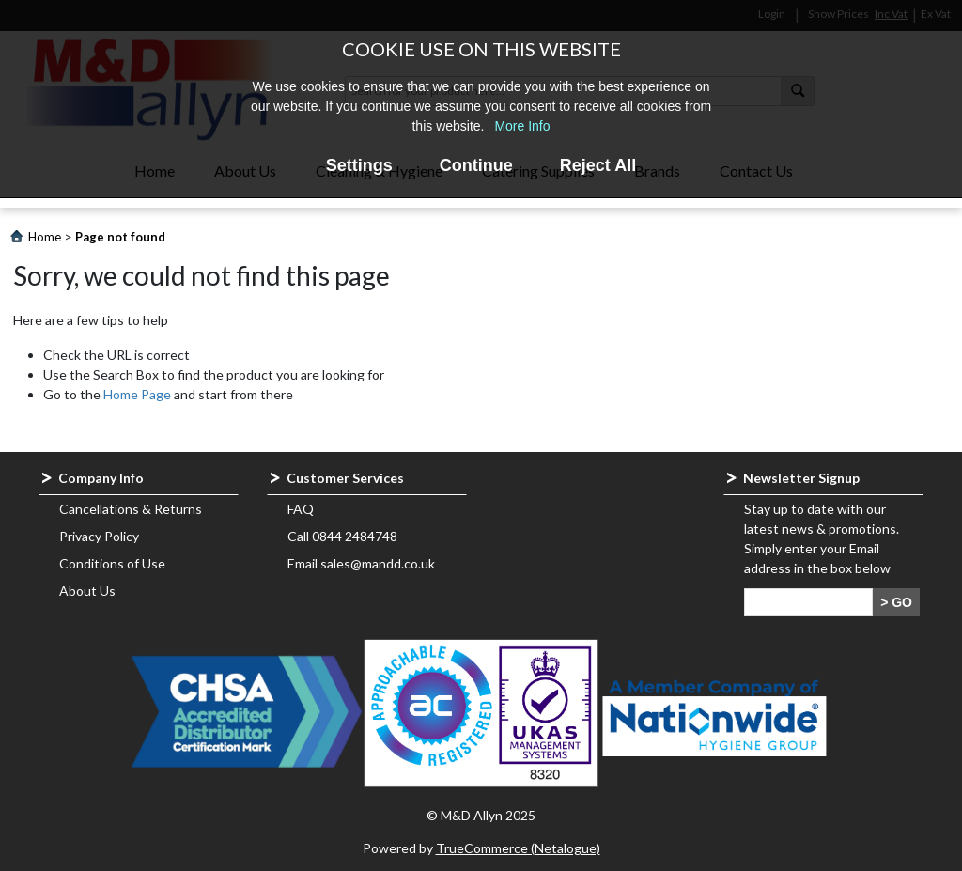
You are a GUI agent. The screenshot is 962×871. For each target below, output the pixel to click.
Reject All (598, 165)
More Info (522, 125)
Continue (476, 165)
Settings (359, 165)
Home (44, 236)
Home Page (137, 394)
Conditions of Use (112, 563)
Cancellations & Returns (130, 509)
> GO (896, 602)
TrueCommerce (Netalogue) (518, 848)
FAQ (300, 509)
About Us (87, 591)
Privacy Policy (99, 536)
